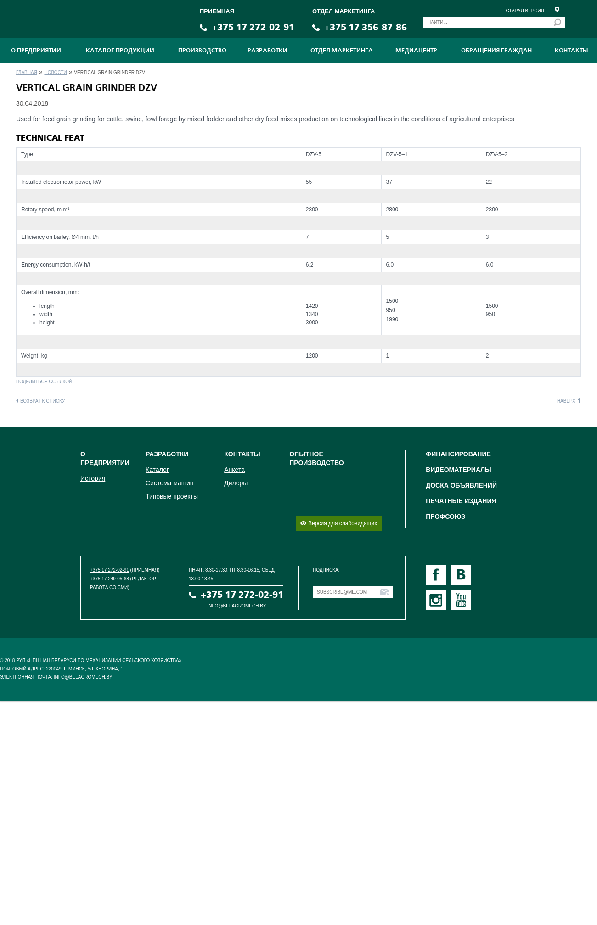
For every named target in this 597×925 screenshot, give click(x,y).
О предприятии (36, 50)
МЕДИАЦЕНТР (416, 50)
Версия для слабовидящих (338, 523)
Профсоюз (445, 516)
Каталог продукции (120, 50)
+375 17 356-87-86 (365, 27)
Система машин (169, 483)
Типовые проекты (172, 496)
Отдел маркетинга (341, 50)
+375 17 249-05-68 (109, 578)
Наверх (566, 400)
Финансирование (458, 454)
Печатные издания (461, 501)
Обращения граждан (496, 50)
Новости (55, 72)
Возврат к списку (42, 400)
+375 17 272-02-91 (253, 27)
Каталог (157, 469)
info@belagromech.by (237, 605)
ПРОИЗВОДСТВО (202, 50)
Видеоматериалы (458, 469)
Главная (26, 72)
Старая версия (525, 10)
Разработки (267, 50)
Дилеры (236, 483)
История (92, 478)
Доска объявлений (461, 485)
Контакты (571, 50)
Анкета (234, 469)
